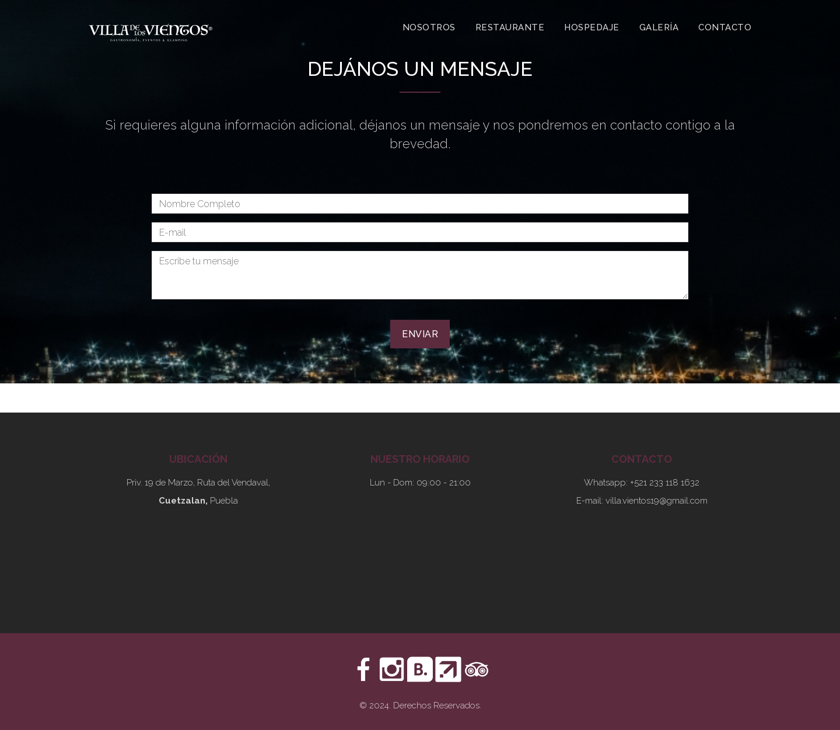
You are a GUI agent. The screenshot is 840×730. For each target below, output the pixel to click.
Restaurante (510, 27)
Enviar (420, 334)
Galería (659, 27)
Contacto (724, 27)
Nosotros (429, 27)
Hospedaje (592, 27)
